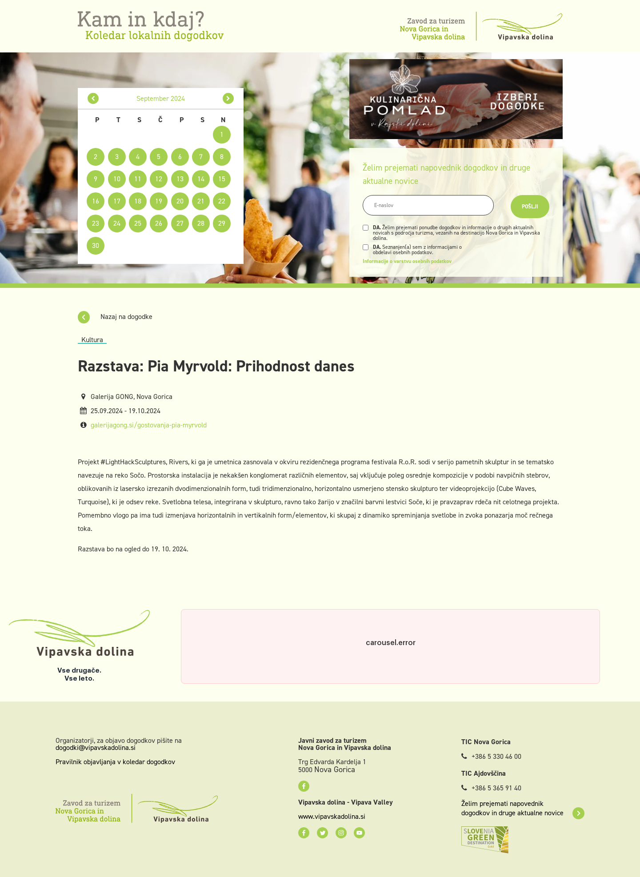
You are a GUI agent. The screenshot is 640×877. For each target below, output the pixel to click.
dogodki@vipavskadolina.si (96, 747)
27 (180, 223)
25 (137, 223)
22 (221, 201)
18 (137, 201)
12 (158, 178)
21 (200, 201)
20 (180, 201)
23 (95, 223)
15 (221, 178)
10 (116, 178)
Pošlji (530, 206)
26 (158, 223)
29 (221, 223)
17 (116, 201)
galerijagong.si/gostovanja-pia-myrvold (149, 425)
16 (95, 201)
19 (158, 201)
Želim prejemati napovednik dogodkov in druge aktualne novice (522, 808)
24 (116, 223)
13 (180, 178)
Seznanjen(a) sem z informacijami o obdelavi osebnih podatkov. (417, 249)
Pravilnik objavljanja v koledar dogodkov (115, 761)
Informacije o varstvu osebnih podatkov (407, 261)
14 (200, 178)
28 (200, 223)
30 (95, 245)
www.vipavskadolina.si (331, 816)
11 (137, 178)
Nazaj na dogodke (115, 316)
